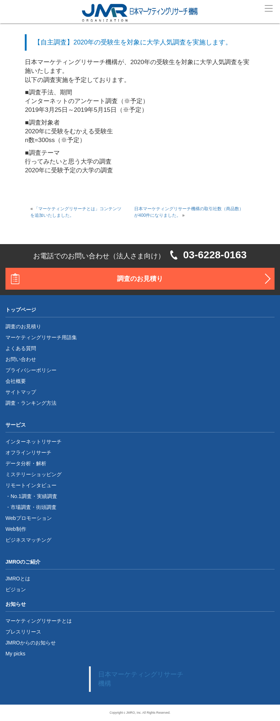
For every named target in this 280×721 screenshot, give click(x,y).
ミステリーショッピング (33, 474)
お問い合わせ (20, 359)
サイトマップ (20, 392)
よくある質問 (20, 348)
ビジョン (15, 589)
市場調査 (21, 507)
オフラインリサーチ (28, 452)
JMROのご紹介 (22, 562)
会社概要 (15, 381)
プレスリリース (23, 632)
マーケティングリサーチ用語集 (41, 337)
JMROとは (17, 578)
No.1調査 (21, 496)
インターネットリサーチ (33, 441)
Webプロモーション (28, 518)
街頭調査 (46, 507)
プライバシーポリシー (31, 370)
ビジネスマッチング (28, 540)
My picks (15, 654)
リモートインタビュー (31, 485)
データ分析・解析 (25, 463)
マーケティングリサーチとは (38, 621)
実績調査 (47, 496)
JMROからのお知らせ (30, 643)
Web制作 (15, 529)
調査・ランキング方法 (31, 403)
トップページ (20, 310)
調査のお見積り (140, 278)
